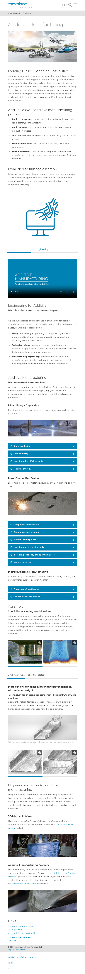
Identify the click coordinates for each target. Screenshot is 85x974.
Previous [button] (10, 653)
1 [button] (19, 252)
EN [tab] (64, 5)
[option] (42, 221)
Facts (10, 963)
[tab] (70, 5)
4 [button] (69, 678)
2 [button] (42, 252)
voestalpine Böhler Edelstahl (26, 883)
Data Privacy (21, 949)
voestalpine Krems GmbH (22, 933)
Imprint (11, 949)
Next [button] (74, 653)
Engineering (42, 249)
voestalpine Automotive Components (21, 928)
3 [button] (66, 252)
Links (10, 969)
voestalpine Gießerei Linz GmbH (21, 939)
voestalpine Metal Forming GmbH (22, 957)
